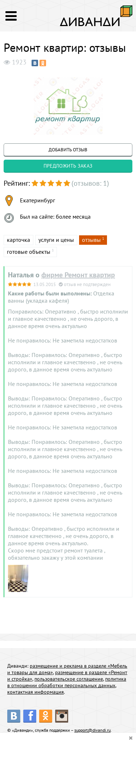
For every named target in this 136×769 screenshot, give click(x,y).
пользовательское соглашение (68, 679)
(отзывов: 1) (90, 183)
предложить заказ (68, 166)
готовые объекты (28, 251)
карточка (18, 239)
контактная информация (35, 692)
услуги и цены (56, 239)
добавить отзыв (68, 150)
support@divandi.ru (92, 730)
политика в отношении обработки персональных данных (66, 682)
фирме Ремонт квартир (78, 275)
